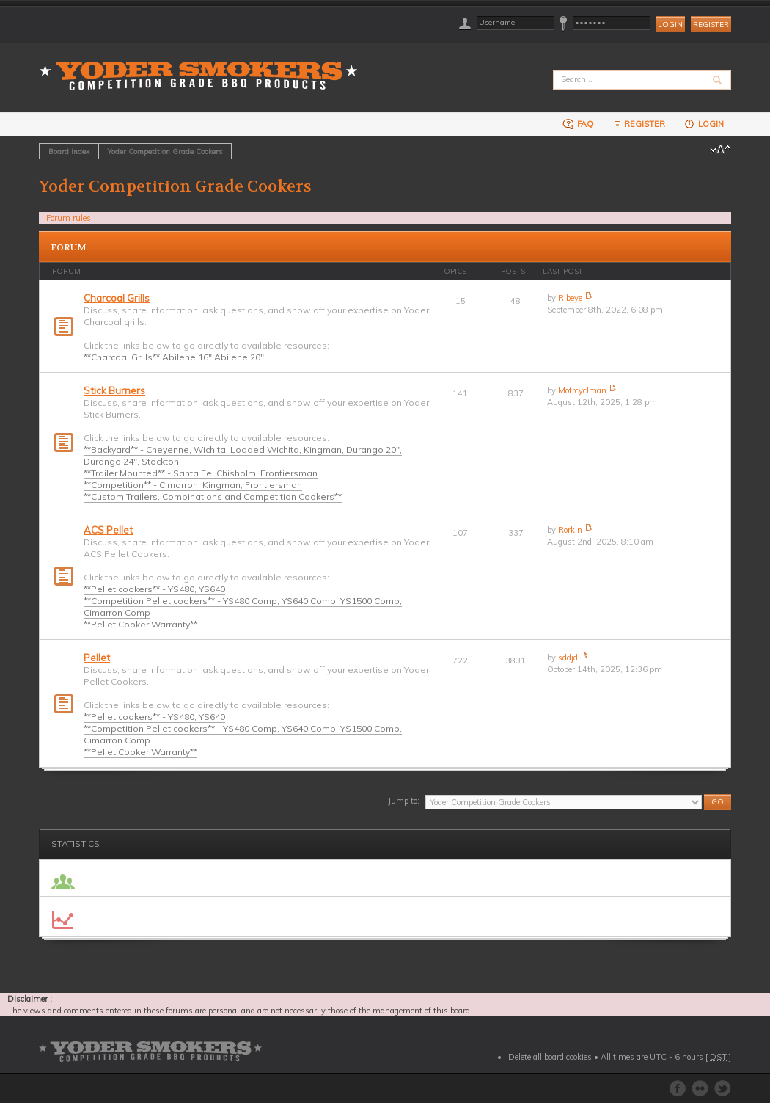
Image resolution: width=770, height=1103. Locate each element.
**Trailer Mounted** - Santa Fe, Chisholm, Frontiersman (201, 472)
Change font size (720, 149)
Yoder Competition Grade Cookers (165, 151)
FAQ (577, 123)
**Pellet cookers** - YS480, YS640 (154, 588)
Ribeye (570, 298)
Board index (68, 151)
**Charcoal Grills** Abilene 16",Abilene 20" (174, 357)
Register (711, 24)
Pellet (97, 657)
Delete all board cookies (550, 1057)
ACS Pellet (108, 530)
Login (703, 123)
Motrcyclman (582, 390)
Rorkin (570, 530)
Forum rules (68, 218)
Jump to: (403, 801)
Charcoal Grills (117, 298)
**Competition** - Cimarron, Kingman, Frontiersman (193, 484)
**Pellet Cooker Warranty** (140, 624)
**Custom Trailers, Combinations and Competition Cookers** (213, 496)
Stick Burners (114, 390)
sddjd (568, 657)
